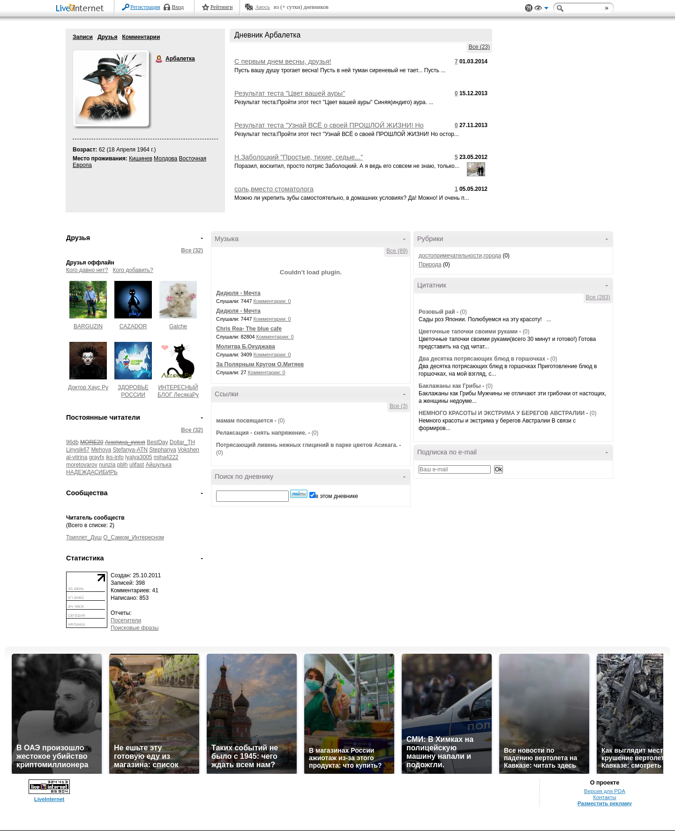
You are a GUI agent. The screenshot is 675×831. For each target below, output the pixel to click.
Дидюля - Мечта (238, 293)
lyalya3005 (138, 457)
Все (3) (399, 406)
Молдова (165, 158)
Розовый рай (437, 312)
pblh (122, 464)
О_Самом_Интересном (133, 537)
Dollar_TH (182, 442)
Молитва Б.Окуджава (245, 346)
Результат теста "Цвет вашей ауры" (289, 93)
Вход (178, 7)
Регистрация (145, 7)
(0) (281, 420)
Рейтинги (221, 7)
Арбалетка (159, 59)
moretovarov (82, 464)
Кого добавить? (133, 270)
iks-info (115, 457)
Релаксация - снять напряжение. (261, 433)
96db (72, 442)
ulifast (136, 464)
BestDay (157, 442)
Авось (262, 7)
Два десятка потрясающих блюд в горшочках (482, 358)
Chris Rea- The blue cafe (249, 328)
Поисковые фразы (134, 628)
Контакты (604, 797)
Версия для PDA (604, 791)
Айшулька (159, 464)
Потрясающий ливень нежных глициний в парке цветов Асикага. (307, 445)
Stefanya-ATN (129, 449)
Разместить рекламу (605, 803)
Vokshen (188, 449)
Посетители (126, 620)
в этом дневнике (336, 496)
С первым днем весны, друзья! (282, 61)
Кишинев (140, 158)
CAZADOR (133, 326)
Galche (178, 326)
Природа (430, 264)
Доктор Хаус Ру (88, 387)
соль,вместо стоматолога (274, 189)
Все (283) (598, 297)
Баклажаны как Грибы (450, 386)
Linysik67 (78, 449)
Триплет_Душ (84, 537)
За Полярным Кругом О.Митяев (260, 364)
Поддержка (528, 8)
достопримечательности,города (460, 255)
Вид (541, 9)
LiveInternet (81, 9)
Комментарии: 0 (272, 301)
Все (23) (479, 47)
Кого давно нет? (87, 270)
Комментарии (141, 37)
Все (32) (192, 250)
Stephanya (162, 449)
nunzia (107, 464)
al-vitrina (76, 457)
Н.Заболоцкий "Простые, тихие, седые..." (298, 157)
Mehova (101, 449)
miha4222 (166, 457)
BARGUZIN (88, 326)
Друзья (108, 37)
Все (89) (396, 251)
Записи (83, 37)
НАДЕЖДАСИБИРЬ (92, 472)
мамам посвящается (244, 420)
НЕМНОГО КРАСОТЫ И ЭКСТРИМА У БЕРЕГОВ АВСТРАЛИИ (502, 413)
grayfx (97, 457)
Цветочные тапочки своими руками (468, 331)
